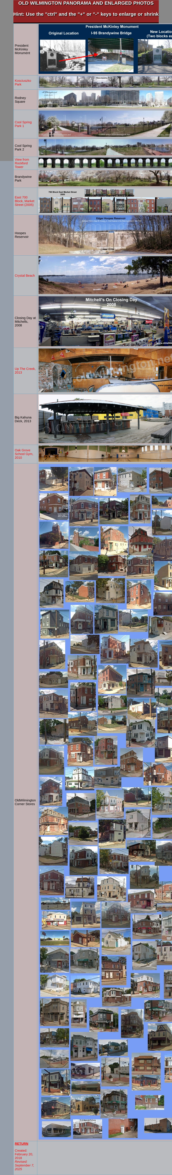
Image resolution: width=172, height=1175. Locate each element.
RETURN (21, 1143)
